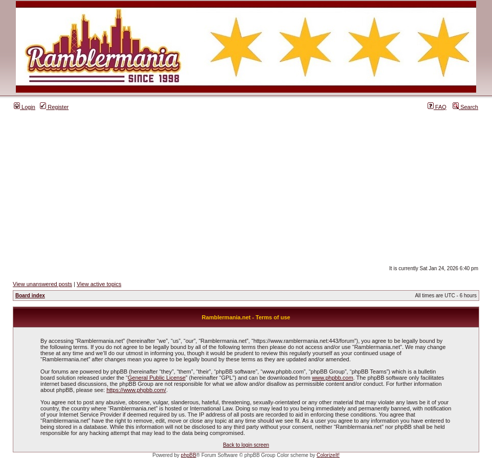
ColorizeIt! (328, 455)
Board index (30, 295)
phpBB (188, 455)
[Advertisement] (246, 187)
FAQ (437, 107)
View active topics (99, 284)
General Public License (157, 378)
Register (54, 107)
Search (465, 107)
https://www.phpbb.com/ (136, 390)
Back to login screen (246, 445)
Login (24, 107)
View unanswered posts (42, 284)
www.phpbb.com (332, 378)
